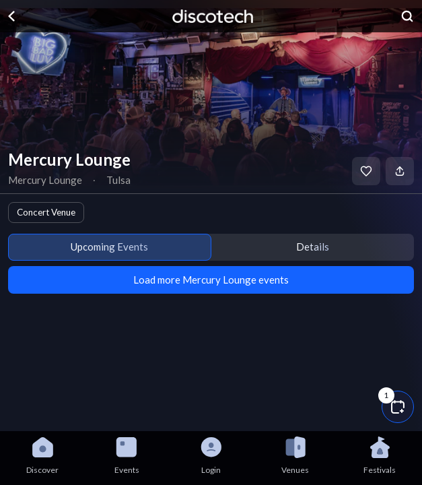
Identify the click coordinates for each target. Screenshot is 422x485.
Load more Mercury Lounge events (211, 279)
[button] (398, 407)
